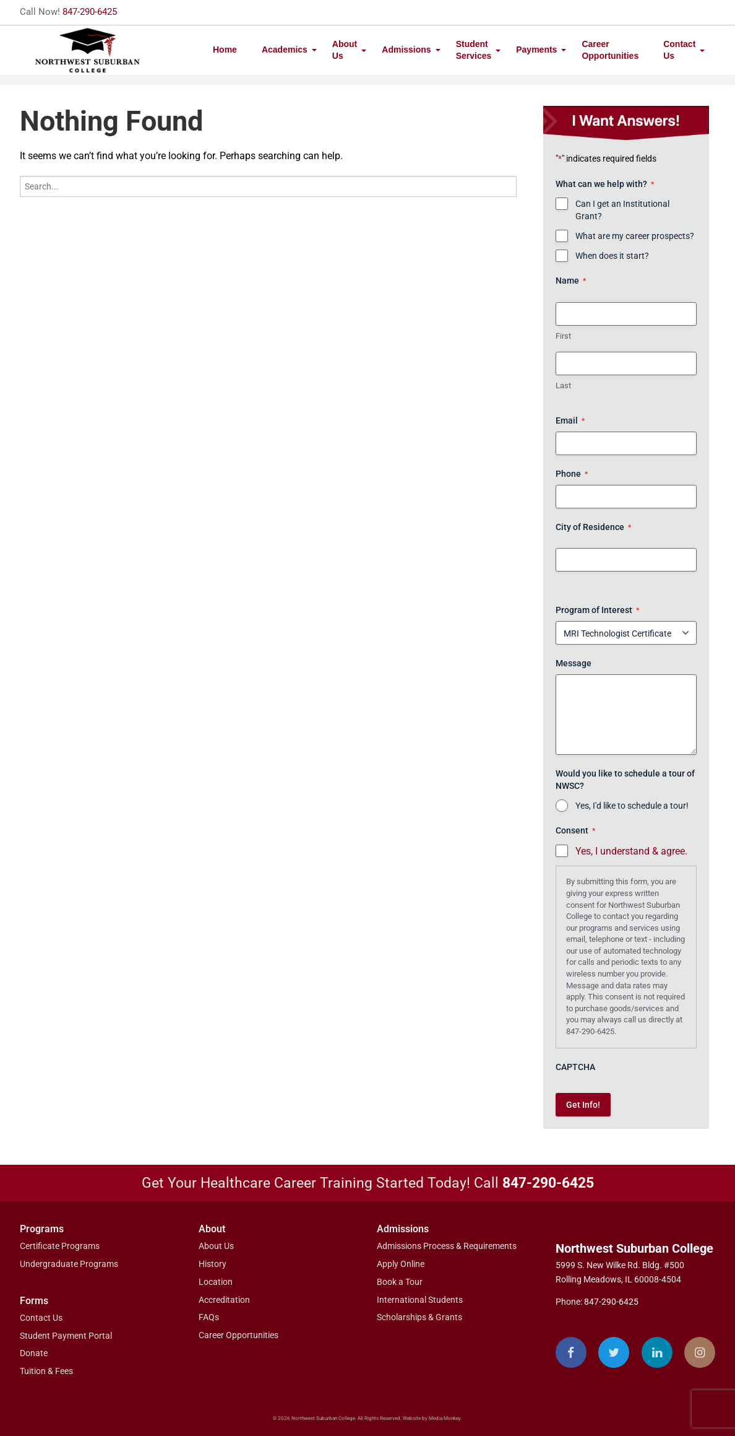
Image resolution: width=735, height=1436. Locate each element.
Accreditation (224, 1300)
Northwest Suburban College (634, 1248)
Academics (284, 49)
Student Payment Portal (66, 1336)
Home (225, 49)
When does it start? (612, 256)
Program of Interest (597, 610)
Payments (536, 49)
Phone (572, 474)
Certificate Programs (60, 1246)
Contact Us (679, 50)
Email (570, 421)
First (563, 336)
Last (563, 385)
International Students (420, 1300)
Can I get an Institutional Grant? (622, 210)
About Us (344, 50)
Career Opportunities (610, 50)
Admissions (406, 49)
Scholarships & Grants (419, 1317)
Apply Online (400, 1264)
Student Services (474, 50)
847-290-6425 (89, 11)
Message (573, 663)
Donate (34, 1353)
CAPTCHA (575, 1067)
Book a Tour (400, 1282)
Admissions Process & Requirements (447, 1246)
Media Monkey (445, 1418)
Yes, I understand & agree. (631, 851)
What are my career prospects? (634, 236)
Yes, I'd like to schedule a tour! (632, 806)
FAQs (209, 1317)
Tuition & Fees (46, 1371)
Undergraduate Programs (69, 1264)
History (212, 1264)
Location (216, 1282)
